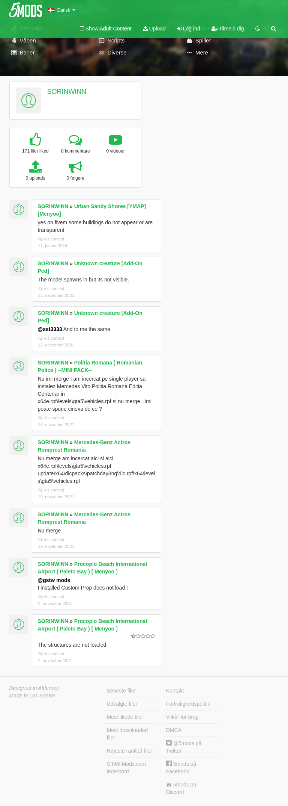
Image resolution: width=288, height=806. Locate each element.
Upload (154, 29)
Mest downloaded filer (127, 734)
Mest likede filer (125, 717)
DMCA (174, 730)
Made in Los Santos (32, 696)
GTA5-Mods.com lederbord (126, 767)
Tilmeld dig (228, 29)
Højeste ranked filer (129, 751)
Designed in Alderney (34, 688)
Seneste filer (121, 691)
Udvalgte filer (122, 704)
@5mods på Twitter (184, 747)
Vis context (51, 239)
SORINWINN (66, 91)
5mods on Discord (181, 788)
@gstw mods (54, 580)
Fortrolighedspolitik (188, 704)
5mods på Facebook (181, 767)
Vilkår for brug (182, 717)
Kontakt (175, 691)
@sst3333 (50, 329)
